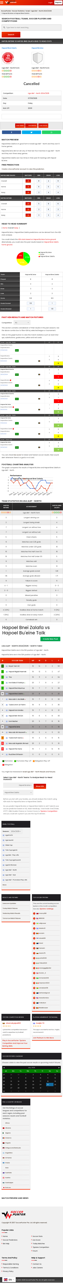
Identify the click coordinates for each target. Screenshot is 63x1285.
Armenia (7, 1158)
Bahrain (7, 1188)
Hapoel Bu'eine (37, 48)
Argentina (7, 1153)
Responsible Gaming (11, 1264)
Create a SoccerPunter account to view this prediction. (23, 169)
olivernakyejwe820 (12, 1023)
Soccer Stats (38, 1236)
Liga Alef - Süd (9, 875)
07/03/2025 (3, 350)
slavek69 (39, 938)
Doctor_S (39, 973)
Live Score (36, 1240)
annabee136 (40, 988)
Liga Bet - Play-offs (11, 855)
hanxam (39, 948)
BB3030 (38, 918)
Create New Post (50, 639)
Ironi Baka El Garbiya (15, 683)
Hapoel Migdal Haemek (16, 671)
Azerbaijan (8, 1183)
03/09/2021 (3, 447)
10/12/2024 (3, 361)
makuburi (39, 1003)
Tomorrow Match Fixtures (12, 918)
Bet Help (6, 1243)
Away (16, 228)
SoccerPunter (6, 11)
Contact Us (37, 1264)
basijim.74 (38, 1023)
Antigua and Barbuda (12, 1148)
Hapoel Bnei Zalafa (9, 48)
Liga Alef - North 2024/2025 (41, 11)
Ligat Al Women (9, 865)
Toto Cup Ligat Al (10, 850)
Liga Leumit (8, 840)
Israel (28, 11)
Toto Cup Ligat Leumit (12, 860)
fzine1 (38, 943)
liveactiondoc (41, 998)
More (4, 885)
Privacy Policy (8, 1271)
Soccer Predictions (10, 1240)
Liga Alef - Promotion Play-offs (15, 880)
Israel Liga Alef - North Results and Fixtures (39, 772)
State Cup (8, 845)
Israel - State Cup (6, 439)
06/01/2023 (3, 409)
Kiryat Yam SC (13, 666)
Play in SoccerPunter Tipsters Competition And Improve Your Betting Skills (14, 1043)
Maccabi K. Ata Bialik (15, 699)
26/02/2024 (4, 374)
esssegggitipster (42, 968)
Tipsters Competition (48, 811)
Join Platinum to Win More (43, 1038)
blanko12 (39, 928)
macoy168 (39, 913)
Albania (7, 1128)
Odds (16, 350)
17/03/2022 (3, 423)
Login (50, 3)
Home (5, 228)
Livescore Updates (9, 903)
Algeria (7, 1133)
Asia (5, 1168)
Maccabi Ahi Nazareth (16, 732)
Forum (35, 1251)
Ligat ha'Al (8, 835)
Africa (6, 1123)
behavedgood (41, 993)
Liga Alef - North (10, 870)
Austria (6, 1178)
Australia (7, 1173)
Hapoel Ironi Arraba (14, 710)
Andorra (7, 1138)
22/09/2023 (4, 385)
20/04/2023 (4, 399)
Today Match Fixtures (10, 908)
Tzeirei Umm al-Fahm (16, 705)
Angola (7, 1143)
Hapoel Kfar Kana (14, 749)
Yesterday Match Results (11, 913)
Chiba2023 (40, 963)
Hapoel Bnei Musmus (15, 688)
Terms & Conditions (10, 1268)
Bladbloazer (40, 1008)
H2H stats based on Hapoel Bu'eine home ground (37, 239)
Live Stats (43, 126)
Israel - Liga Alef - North (8, 342)
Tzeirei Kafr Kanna (15, 738)
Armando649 (41, 978)
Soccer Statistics (18, 11)
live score (17, 455)
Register (58, 2)
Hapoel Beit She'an (14, 716)
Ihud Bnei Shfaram (14, 754)
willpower (39, 923)
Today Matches (39, 1243)
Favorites (31, 125)
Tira (9, 677)
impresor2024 (41, 983)
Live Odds (20, 126)
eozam (38, 933)
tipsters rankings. (47, 909)
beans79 (39, 953)
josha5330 (40, 958)
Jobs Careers (38, 1268)
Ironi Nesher (12, 721)
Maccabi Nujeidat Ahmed (17, 743)
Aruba (6, 1163)
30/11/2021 (3, 434)
